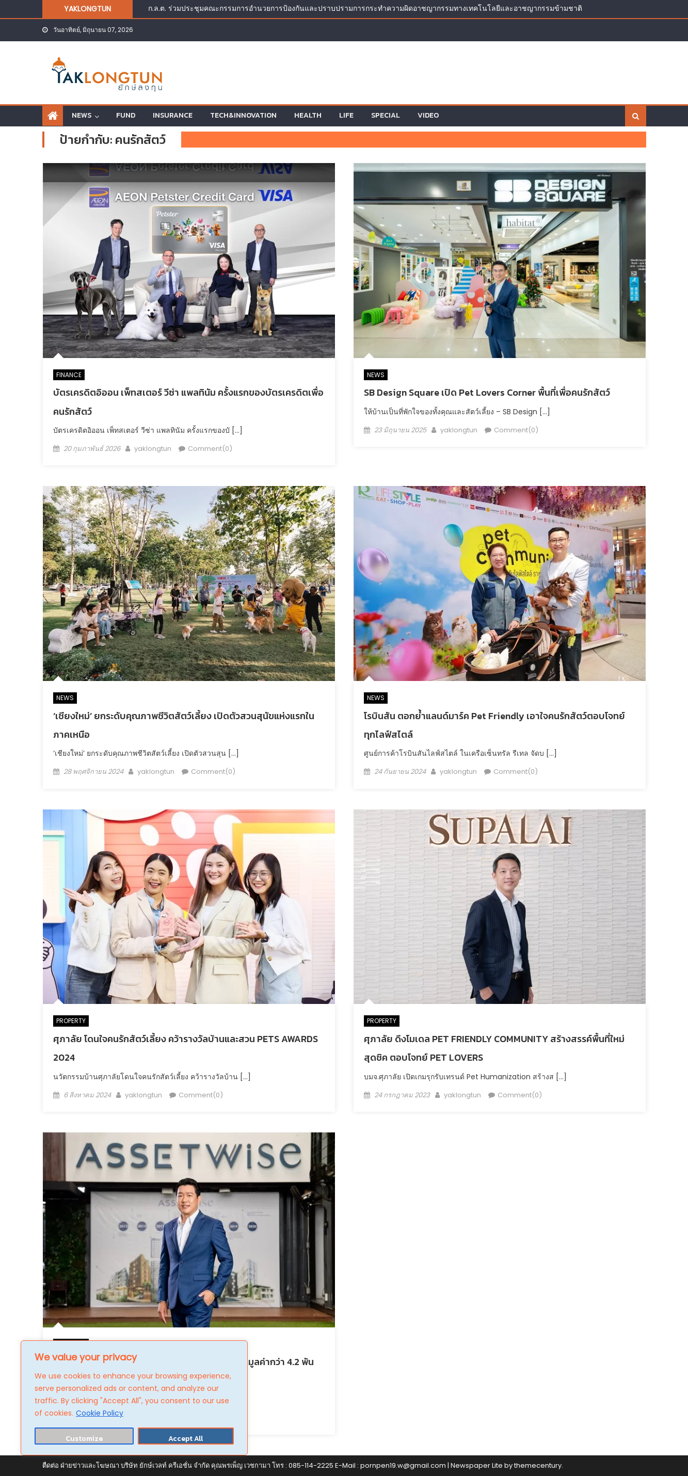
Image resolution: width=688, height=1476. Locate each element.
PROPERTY (71, 1020)
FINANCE (69, 374)
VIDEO (428, 115)
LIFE (346, 115)
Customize (84, 1438)
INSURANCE (173, 115)
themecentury (538, 1465)
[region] (134, 1397)
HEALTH (308, 115)
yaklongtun (152, 448)
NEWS (81, 115)
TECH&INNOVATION (243, 115)
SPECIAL (385, 115)
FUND (125, 115)
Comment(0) (210, 448)
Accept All (185, 1438)
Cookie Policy (99, 1413)
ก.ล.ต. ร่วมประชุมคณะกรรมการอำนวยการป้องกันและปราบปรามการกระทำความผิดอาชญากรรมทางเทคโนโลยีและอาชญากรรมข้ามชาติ (365, 8)
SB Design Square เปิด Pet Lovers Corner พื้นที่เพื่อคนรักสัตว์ (487, 392)
